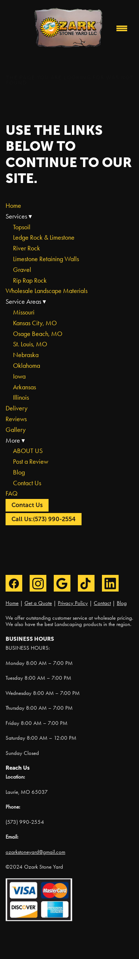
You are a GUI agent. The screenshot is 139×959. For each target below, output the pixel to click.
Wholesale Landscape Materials (46, 291)
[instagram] (38, 583)
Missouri (23, 312)
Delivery (16, 408)
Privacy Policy (73, 603)
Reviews (16, 419)
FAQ (11, 493)
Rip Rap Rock (30, 280)
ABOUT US (28, 451)
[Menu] (122, 28)
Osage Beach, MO (37, 334)
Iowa (19, 376)
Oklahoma (26, 366)
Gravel (22, 270)
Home (13, 206)
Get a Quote (38, 603)
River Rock (26, 248)
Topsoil (21, 227)
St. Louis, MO (30, 344)
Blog (19, 472)
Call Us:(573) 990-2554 (43, 519)
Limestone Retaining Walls (46, 259)
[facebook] (14, 583)
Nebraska (26, 355)
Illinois (21, 397)
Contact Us (27, 483)
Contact (102, 603)
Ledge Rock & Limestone (44, 237)
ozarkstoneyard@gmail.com (35, 852)
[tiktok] (86, 583)
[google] (62, 583)
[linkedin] (110, 583)
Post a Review (30, 461)
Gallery (16, 430)
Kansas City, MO (35, 323)
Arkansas (24, 387)
